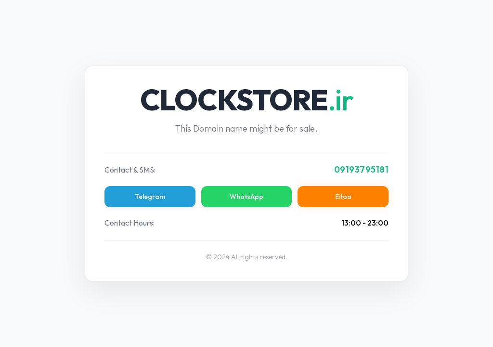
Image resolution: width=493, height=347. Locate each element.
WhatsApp (246, 196)
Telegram (150, 196)
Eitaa (343, 196)
